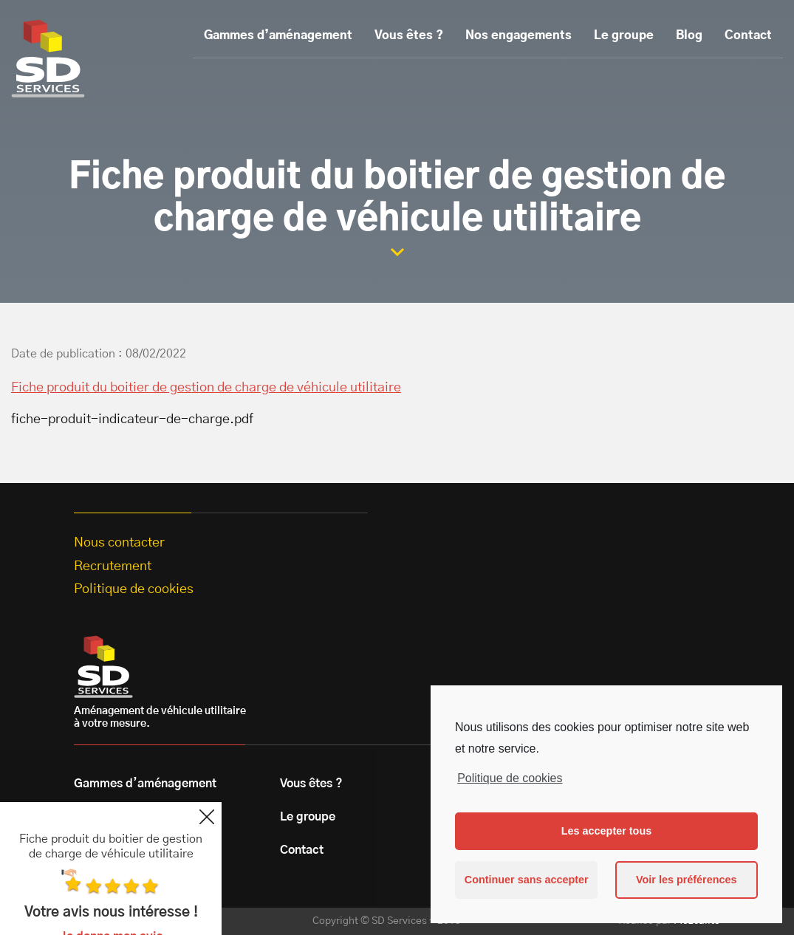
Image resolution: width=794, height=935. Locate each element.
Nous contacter (119, 542)
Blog (689, 35)
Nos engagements (518, 35)
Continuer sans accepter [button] (527, 880)
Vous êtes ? (408, 35)
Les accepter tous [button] (606, 831)
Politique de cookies (509, 778)
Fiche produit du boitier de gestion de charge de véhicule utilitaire (206, 387)
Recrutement (112, 566)
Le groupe (624, 35)
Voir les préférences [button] (686, 880)
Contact (748, 35)
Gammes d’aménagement (278, 35)
